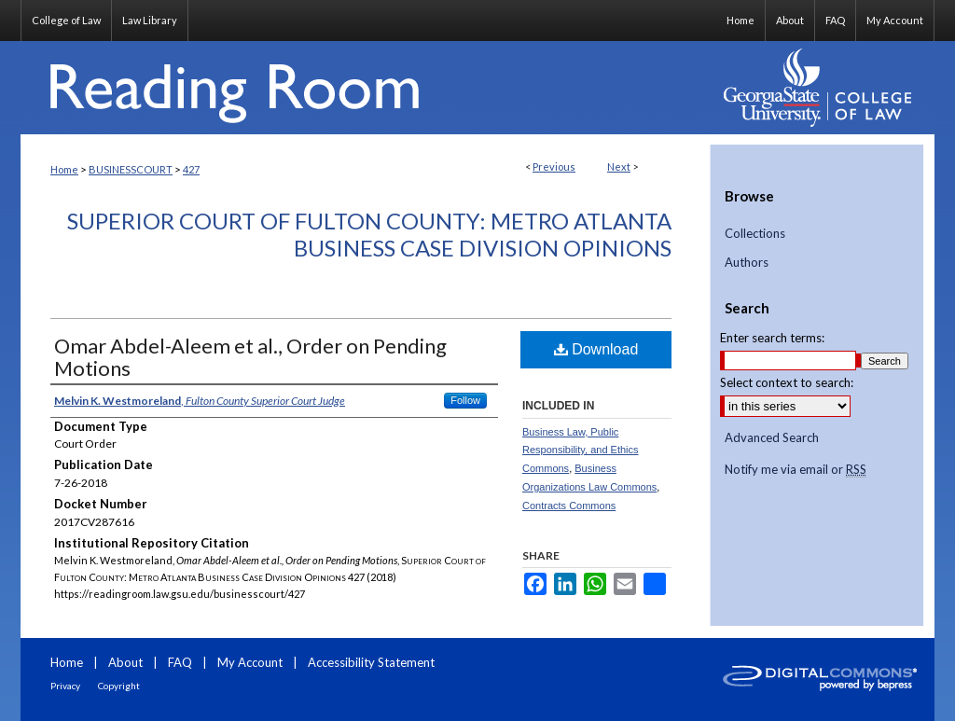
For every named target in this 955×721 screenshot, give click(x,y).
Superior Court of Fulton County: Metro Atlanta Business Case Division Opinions (369, 234)
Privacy (65, 685)
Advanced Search (772, 437)
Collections (755, 234)
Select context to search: (786, 382)
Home (64, 169)
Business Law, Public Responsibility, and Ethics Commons (580, 450)
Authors (746, 263)
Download (596, 349)
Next (618, 166)
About (125, 662)
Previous (554, 166)
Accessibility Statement (371, 662)
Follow (465, 400)
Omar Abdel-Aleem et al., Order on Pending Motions (250, 357)
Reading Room (366, 87)
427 (191, 169)
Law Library (149, 20)
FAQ (180, 662)
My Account (250, 662)
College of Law (66, 20)
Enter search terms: (772, 337)
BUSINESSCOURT (131, 169)
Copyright (119, 685)
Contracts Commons (569, 505)
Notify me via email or (795, 470)
